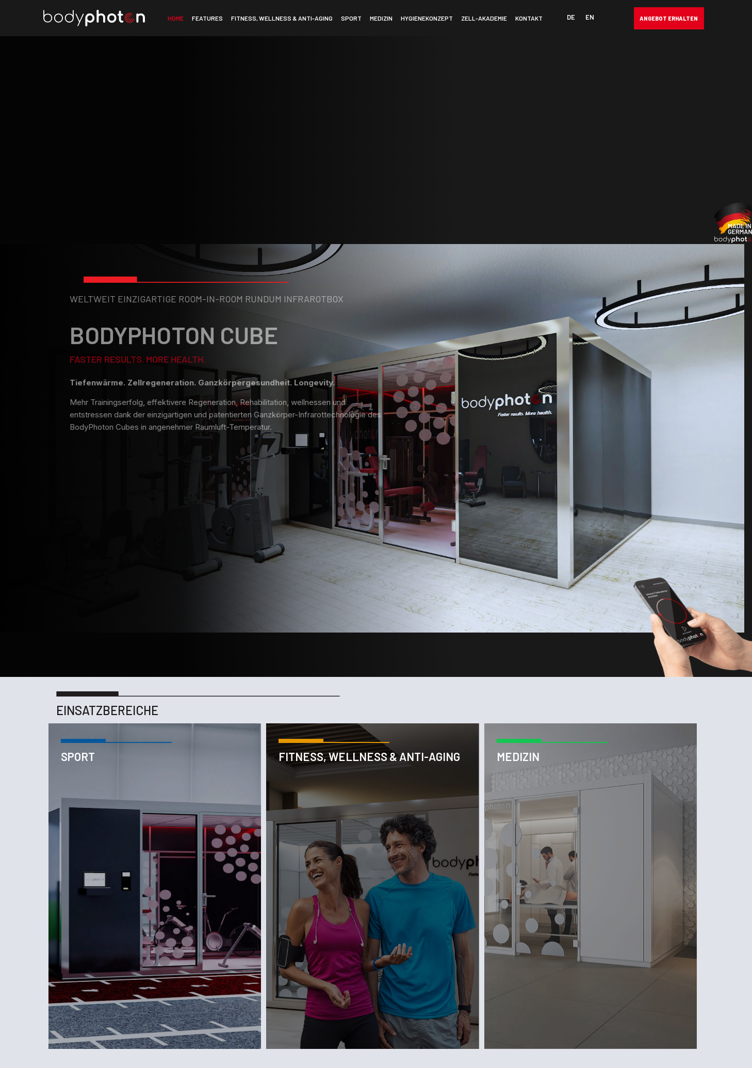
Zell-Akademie (484, 18)
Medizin (381, 18)
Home (176, 18)
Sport (351, 18)
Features (207, 18)
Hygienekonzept (427, 18)
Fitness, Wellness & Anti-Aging (282, 18)
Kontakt (529, 18)
